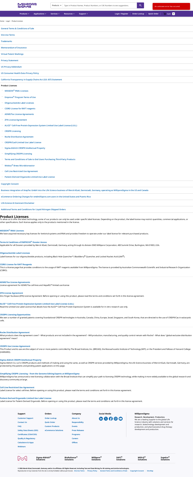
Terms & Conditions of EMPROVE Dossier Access (23, 242)
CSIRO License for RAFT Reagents (16, 264)
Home (2, 21)
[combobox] (97, 5)
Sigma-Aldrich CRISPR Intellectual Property (20, 360)
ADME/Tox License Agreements (15, 282)
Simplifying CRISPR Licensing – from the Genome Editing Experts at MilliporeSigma (40, 373)
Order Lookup (138, 14)
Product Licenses (17, 21)
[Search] (140, 5)
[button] (121, 14)
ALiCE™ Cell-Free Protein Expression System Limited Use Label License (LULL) (37, 303)
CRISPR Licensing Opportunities (15, 314)
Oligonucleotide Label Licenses (15, 253)
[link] (30, 418)
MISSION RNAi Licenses (12, 230)
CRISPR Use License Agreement (15, 346)
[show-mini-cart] (169, 13)
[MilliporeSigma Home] (27, 5)
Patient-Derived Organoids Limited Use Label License (25, 398)
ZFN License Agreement (11, 293)
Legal (8, 21)
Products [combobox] (55, 5)
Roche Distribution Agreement (15, 332)
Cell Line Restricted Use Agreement (17, 387)
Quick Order (153, 14)
